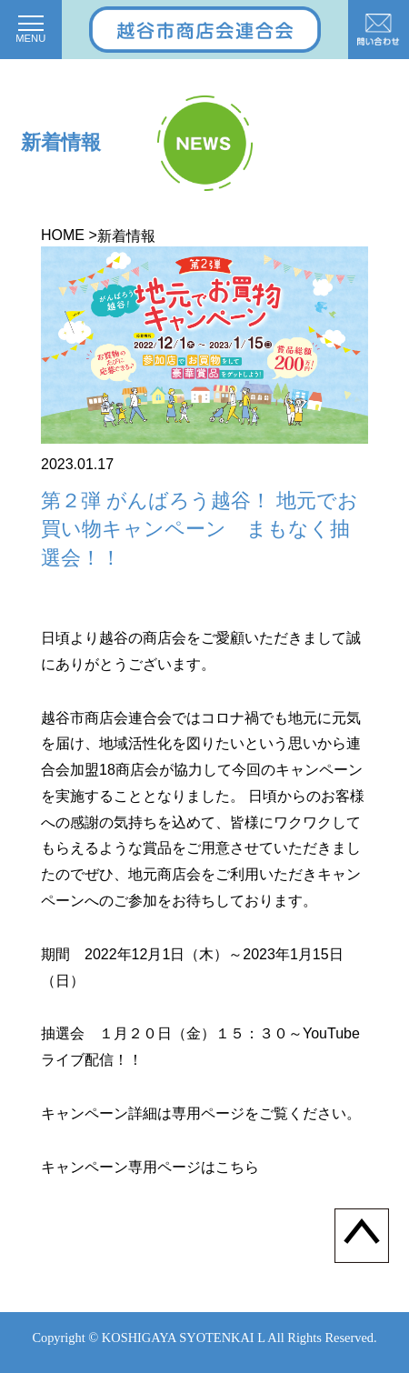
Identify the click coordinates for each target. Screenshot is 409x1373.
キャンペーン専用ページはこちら (150, 1167)
